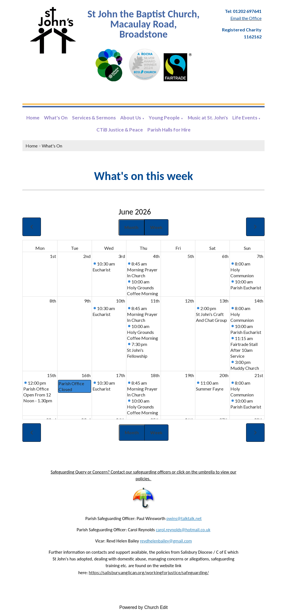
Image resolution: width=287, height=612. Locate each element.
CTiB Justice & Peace (119, 130)
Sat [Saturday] (212, 248)
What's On (56, 118)
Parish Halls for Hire (169, 130)
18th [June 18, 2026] (155, 375)
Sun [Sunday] (247, 248)
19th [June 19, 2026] (189, 375)
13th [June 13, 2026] (223, 300)
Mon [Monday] (40, 248)
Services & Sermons (94, 118)
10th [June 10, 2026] (120, 300)
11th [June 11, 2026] (155, 300)
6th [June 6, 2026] (225, 256)
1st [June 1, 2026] (53, 256)
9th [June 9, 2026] (87, 300)
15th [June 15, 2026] (51, 375)
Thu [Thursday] (143, 248)
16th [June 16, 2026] (86, 375)
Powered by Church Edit (143, 607)
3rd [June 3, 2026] (121, 256)
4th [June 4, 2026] (156, 256)
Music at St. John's (208, 118)
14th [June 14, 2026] (258, 300)
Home (33, 118)
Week (156, 227)
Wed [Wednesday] (109, 248)
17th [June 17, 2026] (120, 375)
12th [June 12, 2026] (189, 300)
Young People (164, 118)
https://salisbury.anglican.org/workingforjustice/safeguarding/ (149, 572)
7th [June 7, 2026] (260, 256)
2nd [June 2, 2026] (87, 256)
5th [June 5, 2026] (191, 256)
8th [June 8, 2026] (53, 300)
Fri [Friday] (178, 248)
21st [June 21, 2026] (258, 375)
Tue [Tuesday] (74, 248)
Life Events (244, 118)
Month (131, 227)
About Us (130, 118)
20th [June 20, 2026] (223, 375)
